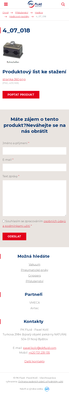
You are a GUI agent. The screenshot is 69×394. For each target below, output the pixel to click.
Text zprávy (11, 176)
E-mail (8, 159)
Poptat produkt (21, 94)
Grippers (34, 275)
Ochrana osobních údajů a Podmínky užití (40, 381)
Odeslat (14, 236)
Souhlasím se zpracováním (34, 224)
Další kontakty (34, 361)
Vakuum (34, 264)
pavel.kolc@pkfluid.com (39, 348)
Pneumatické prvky (34, 270)
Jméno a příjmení (16, 143)
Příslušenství (34, 281)
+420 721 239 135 (39, 352)
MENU (6, 4)
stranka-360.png (14, 79)
